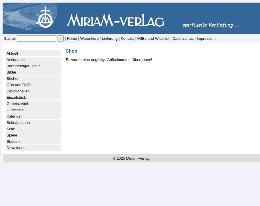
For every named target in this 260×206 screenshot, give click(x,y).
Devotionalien (18, 91)
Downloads (16, 148)
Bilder (11, 72)
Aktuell (12, 53)
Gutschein (15, 110)
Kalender (14, 116)
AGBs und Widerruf (153, 38)
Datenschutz (183, 38)
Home (72, 38)
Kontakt (127, 38)
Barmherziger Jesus (24, 66)
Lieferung (110, 38)
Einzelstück (16, 97)
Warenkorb (89, 38)
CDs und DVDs (19, 85)
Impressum (206, 38)
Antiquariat (16, 60)
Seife (11, 129)
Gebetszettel (17, 104)
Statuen (13, 141)
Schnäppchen (18, 122)
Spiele (12, 135)
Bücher (13, 78)
